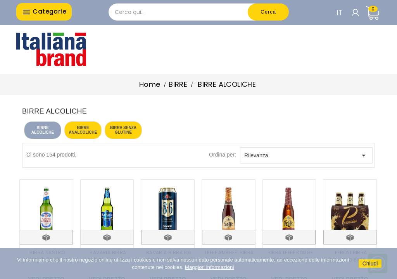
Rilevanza (306, 155)
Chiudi (370, 263)
